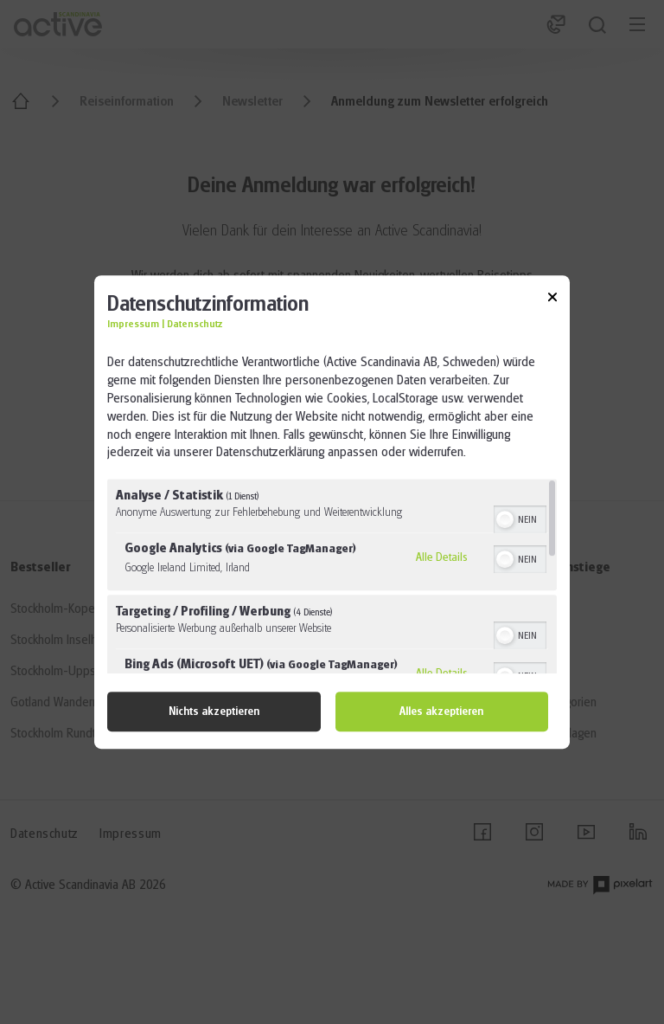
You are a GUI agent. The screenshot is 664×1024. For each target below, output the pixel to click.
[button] (505, 519)
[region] (332, 576)
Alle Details (442, 556)
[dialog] (332, 512)
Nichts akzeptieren (214, 711)
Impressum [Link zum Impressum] (133, 325)
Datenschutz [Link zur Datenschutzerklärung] (195, 325)
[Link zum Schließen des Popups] (552, 299)
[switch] (520, 517)
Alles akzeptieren (441, 711)
